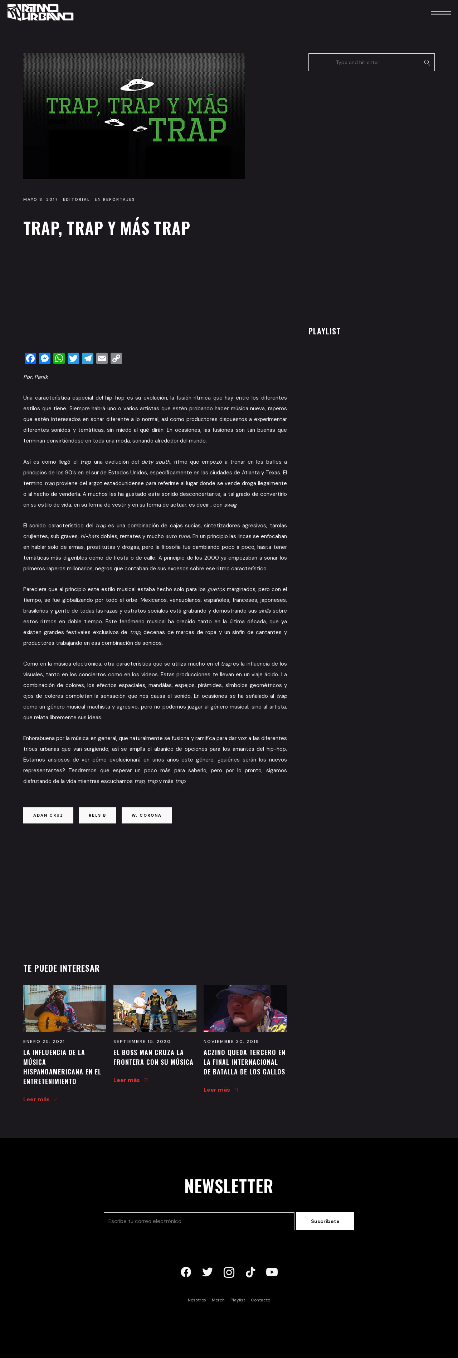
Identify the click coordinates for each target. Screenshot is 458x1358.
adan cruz (48, 815)
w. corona (147, 815)
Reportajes (119, 199)
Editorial (76, 199)
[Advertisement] (155, 297)
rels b (97, 815)
